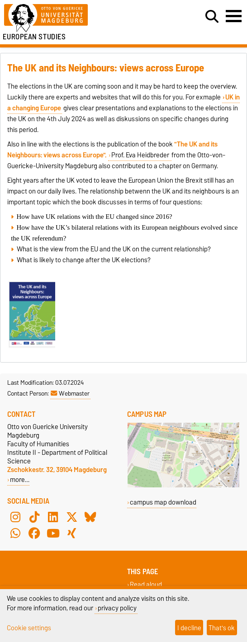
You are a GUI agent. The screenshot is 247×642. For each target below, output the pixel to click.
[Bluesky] (90, 517)
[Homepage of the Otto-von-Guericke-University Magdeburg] (75, 18)
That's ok (222, 627)
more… (19, 479)
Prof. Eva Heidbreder (141, 155)
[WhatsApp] (15, 533)
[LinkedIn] (53, 517)
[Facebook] (34, 533)
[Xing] (72, 533)
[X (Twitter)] (72, 517)
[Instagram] (15, 517)
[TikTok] (34, 517)
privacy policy (117, 608)
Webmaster (70, 393)
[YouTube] (53, 533)
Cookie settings (29, 627)
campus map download (163, 502)
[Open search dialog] (211, 17)
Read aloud (146, 585)
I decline (189, 627)
